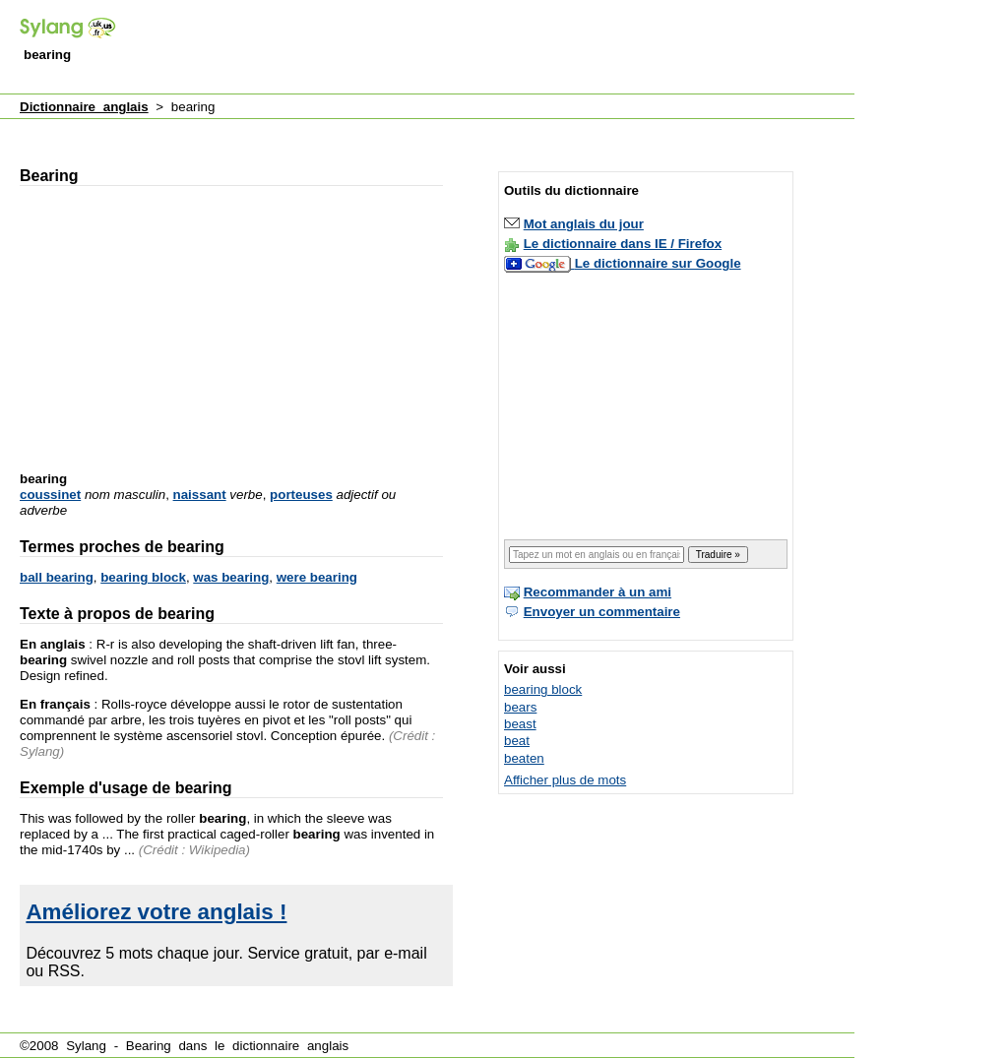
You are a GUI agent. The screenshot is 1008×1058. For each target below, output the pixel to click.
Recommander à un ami (597, 592)
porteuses (301, 494)
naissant (199, 494)
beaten (524, 758)
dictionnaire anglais (290, 1045)
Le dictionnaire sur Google (658, 263)
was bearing (231, 577)
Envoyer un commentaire (602, 611)
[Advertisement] (496, 48)
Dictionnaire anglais (84, 106)
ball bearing (57, 577)
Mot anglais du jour (584, 224)
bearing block (143, 577)
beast (520, 723)
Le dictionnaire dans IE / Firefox (623, 243)
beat (517, 740)
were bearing (317, 577)
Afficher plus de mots (565, 780)
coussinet (50, 494)
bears (520, 707)
